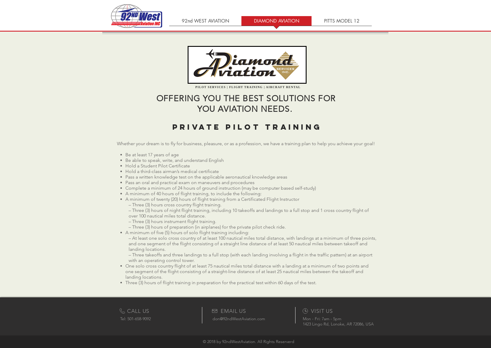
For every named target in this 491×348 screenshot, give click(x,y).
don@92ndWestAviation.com (238, 318)
